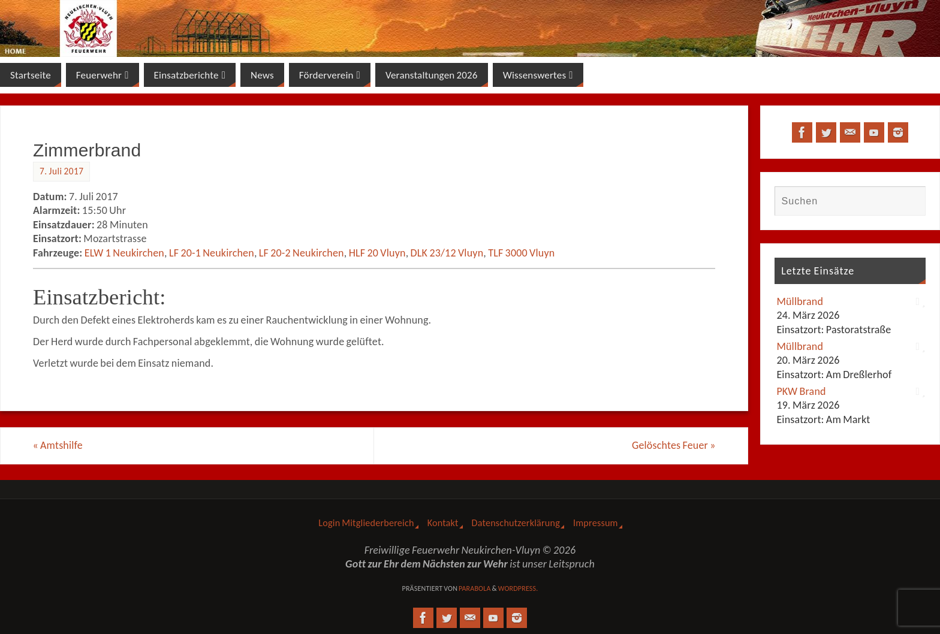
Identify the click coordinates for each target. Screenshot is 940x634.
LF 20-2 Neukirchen (301, 252)
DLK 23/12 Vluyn (447, 252)
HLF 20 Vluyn (377, 252)
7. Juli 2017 (61, 171)
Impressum (595, 523)
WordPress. (518, 588)
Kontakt (443, 523)
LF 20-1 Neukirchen (211, 252)
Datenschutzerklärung (516, 523)
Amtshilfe (58, 445)
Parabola (475, 588)
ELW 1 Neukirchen (124, 252)
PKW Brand (800, 391)
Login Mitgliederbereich (366, 523)
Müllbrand (799, 301)
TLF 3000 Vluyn (521, 252)
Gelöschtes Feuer (673, 445)
